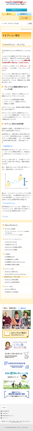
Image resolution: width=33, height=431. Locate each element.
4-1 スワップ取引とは (10, 289)
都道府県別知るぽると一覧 (7, 415)
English (4, 407)
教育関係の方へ (24, 14)
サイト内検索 (4, 23)
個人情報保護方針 (5, 411)
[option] (7, 319)
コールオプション (9, 203)
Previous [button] (4, 320)
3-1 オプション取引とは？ (11, 271)
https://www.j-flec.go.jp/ (13, 3)
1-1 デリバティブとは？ (11, 242)
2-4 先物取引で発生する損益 (12, 264)
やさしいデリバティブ (11, 225)
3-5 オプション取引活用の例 (12, 282)
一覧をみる (23, 308)
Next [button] (29, 320)
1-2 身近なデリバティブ (11, 244)
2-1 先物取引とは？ (10, 256)
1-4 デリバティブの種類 (11, 249)
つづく (6, 216)
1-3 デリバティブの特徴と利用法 (13, 247)
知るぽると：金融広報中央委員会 (16, 6)
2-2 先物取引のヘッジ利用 (11, 259)
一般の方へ (9, 14)
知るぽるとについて (16, 10)
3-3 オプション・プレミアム (12, 277)
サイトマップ (4, 417)
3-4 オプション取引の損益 (11, 279)
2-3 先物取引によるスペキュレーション (15, 262)
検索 (30, 23)
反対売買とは (8, 146)
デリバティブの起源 (10, 228)
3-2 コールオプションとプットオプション (15, 274)
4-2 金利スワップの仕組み (11, 291)
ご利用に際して (5, 413)
